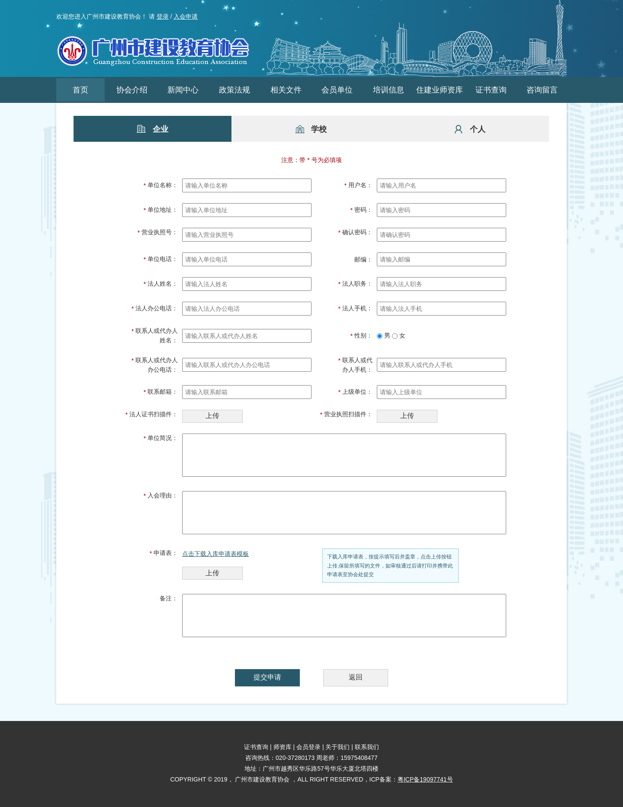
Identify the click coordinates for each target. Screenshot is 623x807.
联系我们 (367, 746)
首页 (80, 90)
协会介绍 (132, 90)
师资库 (282, 746)
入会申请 (185, 16)
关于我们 (337, 746)
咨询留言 (542, 90)
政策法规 (234, 90)
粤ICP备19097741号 (425, 779)
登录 (163, 16)
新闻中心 (183, 90)
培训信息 (388, 90)
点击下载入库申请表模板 (215, 553)
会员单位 (337, 90)
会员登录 (308, 746)
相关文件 (286, 90)
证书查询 (491, 90)
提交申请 (267, 677)
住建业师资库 (439, 90)
